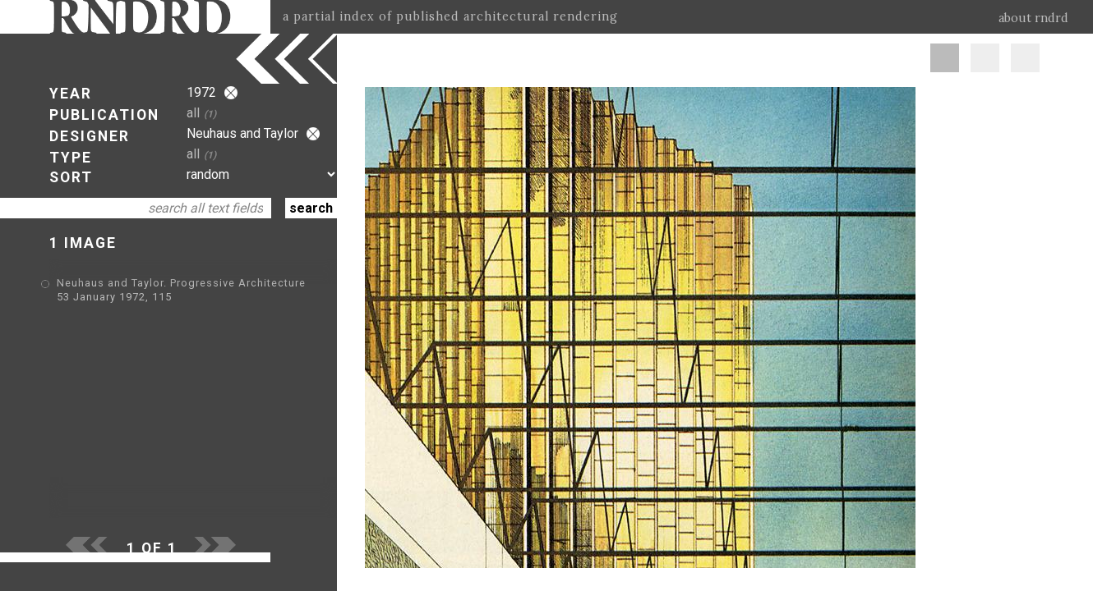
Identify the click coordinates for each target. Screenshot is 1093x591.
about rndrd (1033, 18)
